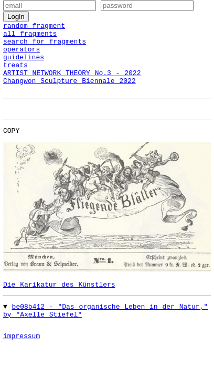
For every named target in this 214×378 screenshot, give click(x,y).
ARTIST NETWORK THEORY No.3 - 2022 (72, 83)
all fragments (30, 36)
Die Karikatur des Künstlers (59, 299)
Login (16, 16)
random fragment (34, 27)
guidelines (23, 64)
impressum (21, 356)
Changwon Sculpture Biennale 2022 (69, 93)
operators (21, 55)
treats (15, 74)
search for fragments (44, 45)
